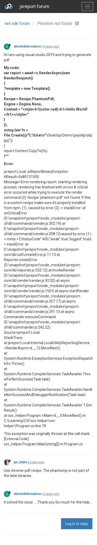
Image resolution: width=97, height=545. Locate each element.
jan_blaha (20, 462)
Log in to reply (76, 524)
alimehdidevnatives (28, 46)
